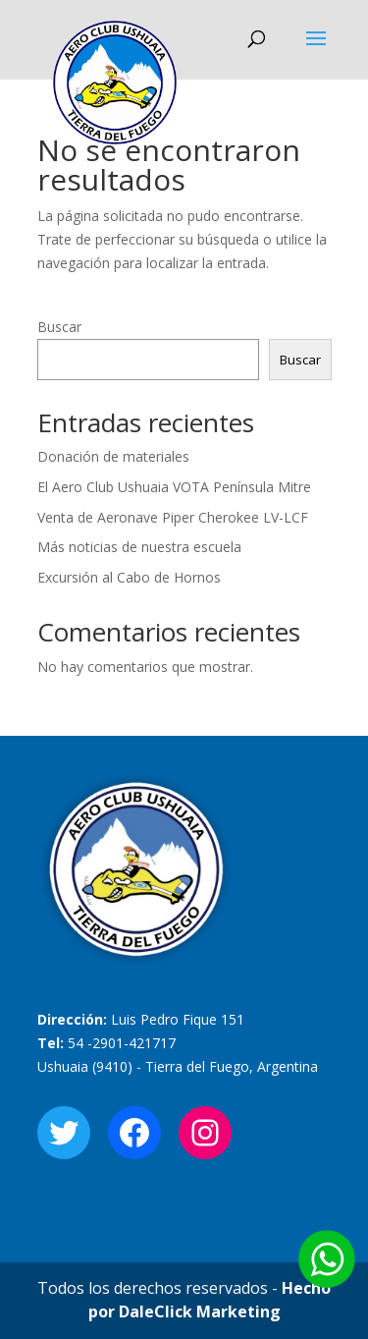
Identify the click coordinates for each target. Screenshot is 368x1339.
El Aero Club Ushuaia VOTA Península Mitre (174, 486)
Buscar (59, 326)
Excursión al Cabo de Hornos (129, 577)
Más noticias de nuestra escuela (139, 546)
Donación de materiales (113, 456)
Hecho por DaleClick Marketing (210, 1299)
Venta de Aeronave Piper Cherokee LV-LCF (172, 517)
